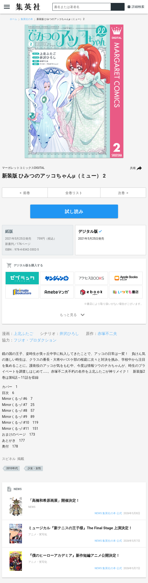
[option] (74, 91)
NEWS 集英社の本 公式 (108, 513)
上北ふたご (23, 333)
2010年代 (12, 468)
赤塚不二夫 (107, 333)
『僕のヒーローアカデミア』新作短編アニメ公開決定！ (74, 555)
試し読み (74, 211)
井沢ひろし (69, 333)
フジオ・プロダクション (35, 340)
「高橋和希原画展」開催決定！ (53, 500)
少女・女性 (34, 468)
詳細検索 (138, 7)
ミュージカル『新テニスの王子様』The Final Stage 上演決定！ (80, 528)
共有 (133, 168)
